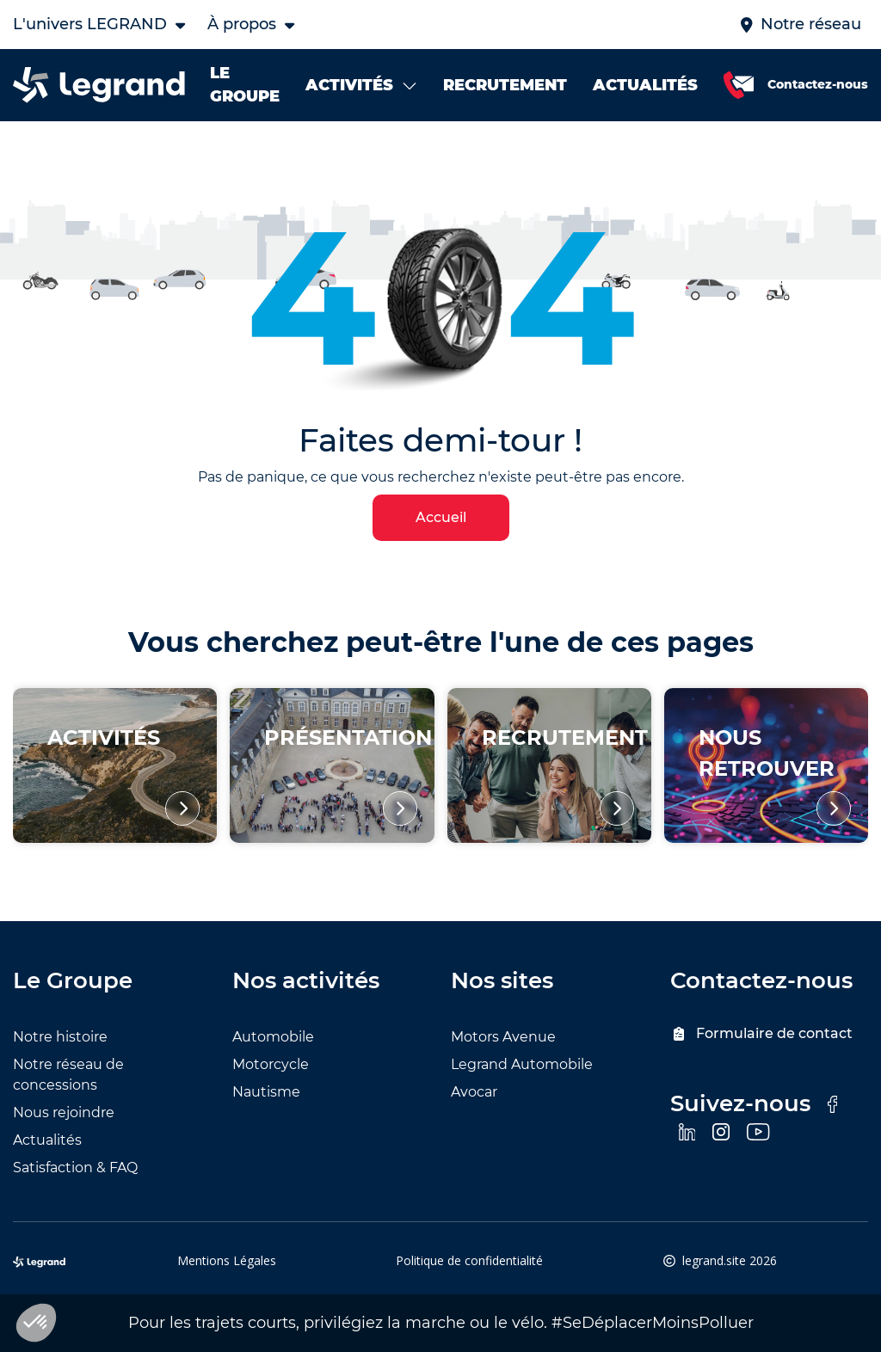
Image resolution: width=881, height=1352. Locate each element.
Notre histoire (60, 1037)
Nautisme (266, 1092)
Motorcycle (270, 1064)
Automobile (273, 1037)
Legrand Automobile (522, 1064)
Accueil (441, 517)
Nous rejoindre (63, 1112)
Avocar (474, 1092)
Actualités (47, 1140)
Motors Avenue (503, 1037)
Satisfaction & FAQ (75, 1167)
